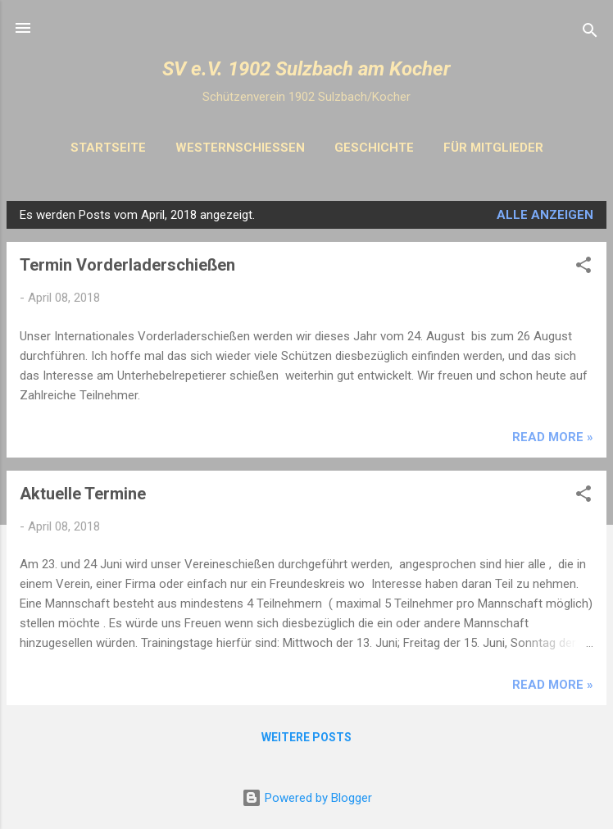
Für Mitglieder (493, 147)
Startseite (108, 147)
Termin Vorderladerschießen (127, 265)
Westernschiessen (240, 147)
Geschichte (374, 147)
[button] (583, 267)
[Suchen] (590, 33)
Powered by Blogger (307, 797)
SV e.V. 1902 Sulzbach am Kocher (306, 68)
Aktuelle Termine (83, 493)
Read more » (552, 437)
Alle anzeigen (545, 214)
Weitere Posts (306, 737)
